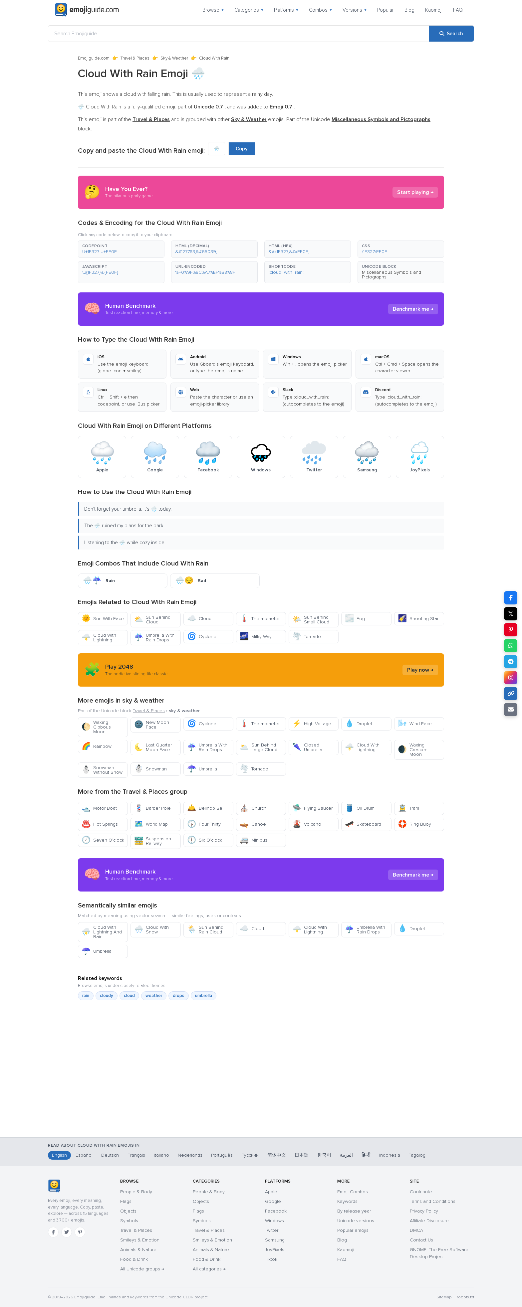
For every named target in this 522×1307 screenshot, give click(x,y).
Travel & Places (135, 58)
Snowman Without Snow (102, 770)
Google (273, 1201)
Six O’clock (204, 840)
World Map (151, 824)
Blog (409, 10)
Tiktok (271, 1259)
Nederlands (190, 1155)
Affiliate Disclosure (429, 1221)
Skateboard (363, 824)
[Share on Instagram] (510, 677)
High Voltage (311, 723)
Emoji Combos (352, 1192)
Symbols (129, 1221)
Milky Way (256, 636)
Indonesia (389, 1155)
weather (153, 995)
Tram (408, 808)
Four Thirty (204, 824)
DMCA (416, 1230)
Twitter (271, 1230)
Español (84, 1155)
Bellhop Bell (205, 808)
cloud (129, 995)
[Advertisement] (261, 1102)
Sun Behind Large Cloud (258, 747)
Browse (213, 10)
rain (85, 995)
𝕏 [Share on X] (510, 613)
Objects (128, 1211)
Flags (125, 1201)
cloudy (106, 995)
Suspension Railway (152, 841)
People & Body (136, 1192)
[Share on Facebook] (510, 597)
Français (136, 1155)
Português (222, 1155)
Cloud (199, 618)
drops (178, 995)
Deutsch (110, 1155)
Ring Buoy (414, 824)
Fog (355, 618)
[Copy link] (510, 693)
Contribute (421, 1192)
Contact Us (421, 1240)
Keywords (347, 1201)
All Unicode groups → (142, 1269)
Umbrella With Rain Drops (154, 637)
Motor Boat (99, 808)
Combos (320, 10)
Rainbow (97, 746)
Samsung (275, 1240)
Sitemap (443, 1297)
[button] (121, 249)
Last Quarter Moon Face (153, 747)
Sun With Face (103, 618)
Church (253, 808)
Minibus (253, 840)
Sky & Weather (174, 58)
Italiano (161, 1155)
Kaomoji (433, 10)
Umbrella (202, 768)
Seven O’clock (103, 840)
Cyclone (201, 636)
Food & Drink (134, 1259)
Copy (242, 149)
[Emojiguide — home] (87, 10)
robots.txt (465, 1297)
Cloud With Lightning (99, 637)
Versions (355, 10)
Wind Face (415, 723)
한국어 (324, 1155)
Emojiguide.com (94, 58)
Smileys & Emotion (139, 1240)
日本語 (302, 1155)
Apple (271, 1192)
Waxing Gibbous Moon (96, 727)
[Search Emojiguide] (238, 34)
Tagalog (417, 1155)
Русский (250, 1155)
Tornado (306, 636)
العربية (346, 1155)
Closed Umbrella (307, 747)
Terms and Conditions (432, 1201)
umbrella (203, 995)
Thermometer (260, 618)
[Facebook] (53, 1232)
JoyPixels (274, 1249)
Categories (248, 10)
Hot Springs (100, 824)
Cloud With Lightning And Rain (102, 931)
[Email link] (510, 709)
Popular (385, 10)
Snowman (150, 768)
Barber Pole (152, 808)
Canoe (253, 824)
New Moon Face (151, 725)
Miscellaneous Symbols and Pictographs (391, 274)
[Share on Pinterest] (510, 629)
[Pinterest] (80, 1232)
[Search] (451, 34)
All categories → (209, 1269)
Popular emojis (353, 1230)
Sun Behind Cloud (152, 619)
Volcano (306, 824)
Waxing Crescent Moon (413, 749)
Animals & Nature (138, 1249)
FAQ (458, 10)
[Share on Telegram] (510, 661)
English (59, 1155)
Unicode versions (355, 1221)
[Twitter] (66, 1232)
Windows (274, 1221)
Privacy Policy (424, 1211)
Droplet (358, 723)
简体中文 (276, 1155)
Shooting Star (418, 618)
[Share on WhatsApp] (510, 645)
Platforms (286, 10)
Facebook (276, 1211)
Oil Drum (360, 808)
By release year (354, 1211)
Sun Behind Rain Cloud (205, 929)
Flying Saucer (312, 808)
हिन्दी (366, 1155)
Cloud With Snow (151, 929)
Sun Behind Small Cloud (310, 619)
